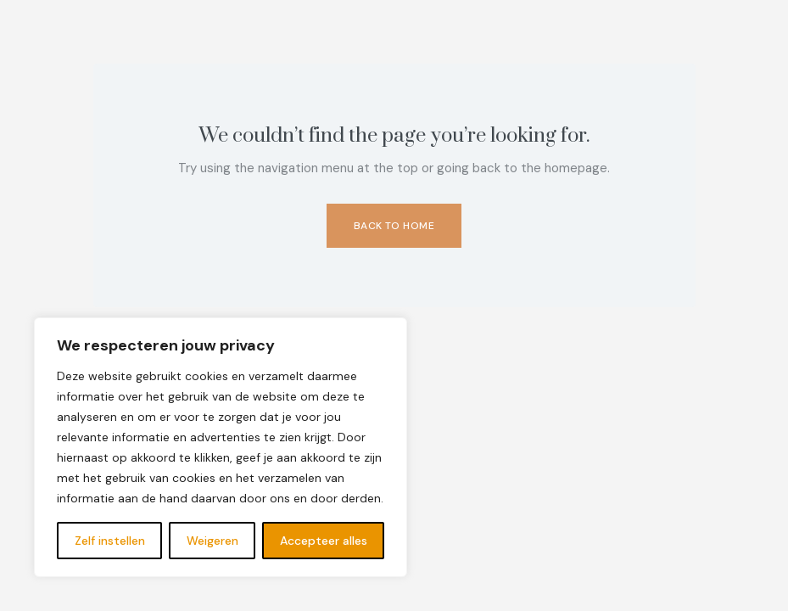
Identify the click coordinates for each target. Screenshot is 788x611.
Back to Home (394, 226)
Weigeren (212, 540)
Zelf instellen (110, 540)
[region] (220, 447)
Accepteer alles (323, 540)
